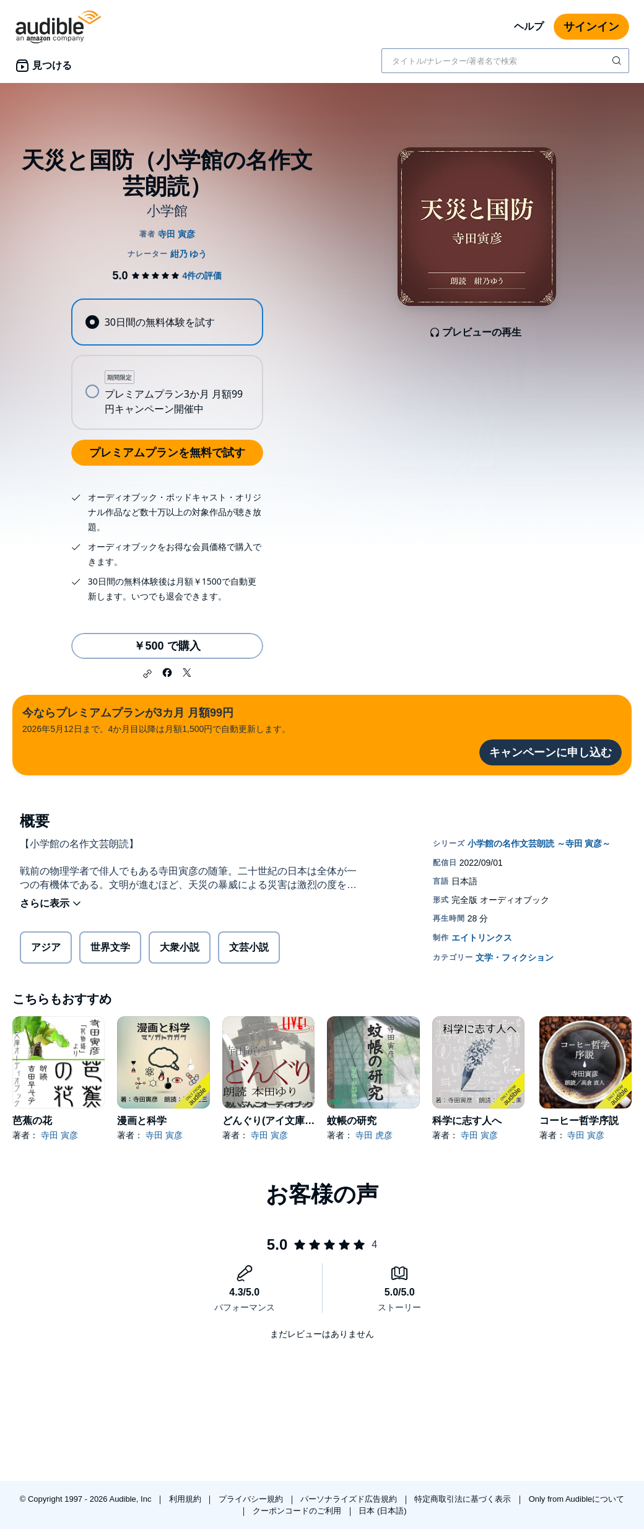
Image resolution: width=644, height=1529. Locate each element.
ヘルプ (529, 26)
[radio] (167, 322)
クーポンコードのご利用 (298, 1510)
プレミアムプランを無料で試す (167, 453)
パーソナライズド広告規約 (349, 1499)
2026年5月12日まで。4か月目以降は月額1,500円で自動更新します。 (156, 719)
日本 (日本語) (382, 1510)
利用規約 (186, 1499)
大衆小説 (179, 947)
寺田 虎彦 (374, 1135)
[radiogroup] (167, 364)
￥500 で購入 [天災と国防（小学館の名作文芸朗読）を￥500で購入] (167, 646)
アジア (46, 947)
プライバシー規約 (252, 1499)
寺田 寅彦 (59, 1135)
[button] (147, 674)
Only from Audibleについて (577, 1499)
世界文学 (110, 947)
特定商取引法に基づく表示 (463, 1499)
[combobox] (505, 60)
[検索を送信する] (618, 60)
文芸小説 (249, 947)
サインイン (591, 26)
